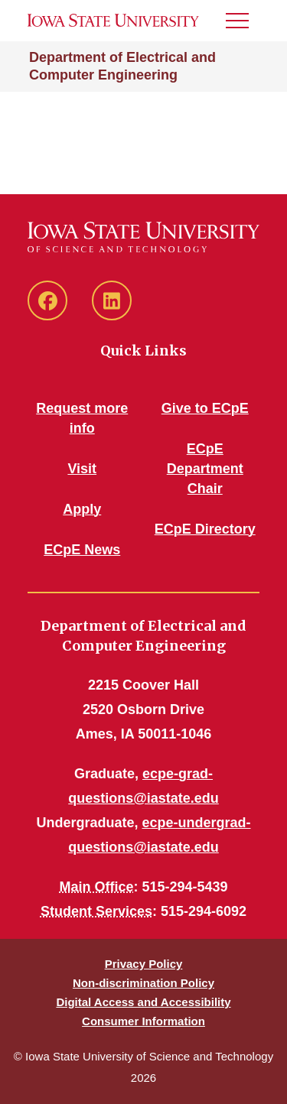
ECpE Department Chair (205, 468)
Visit (81, 468)
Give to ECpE (205, 408)
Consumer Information (143, 1021)
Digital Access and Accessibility (143, 1001)
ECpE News (82, 549)
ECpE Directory (205, 529)
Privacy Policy (144, 963)
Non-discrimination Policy (143, 982)
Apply (82, 509)
